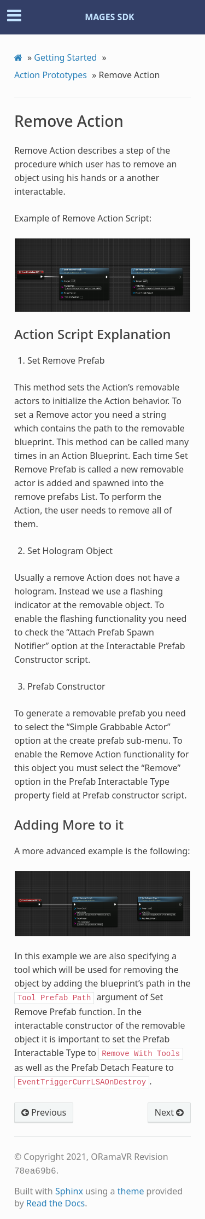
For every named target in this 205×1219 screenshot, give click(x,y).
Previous (43, 1109)
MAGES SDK (109, 17)
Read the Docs (55, 1199)
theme (131, 1187)
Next (169, 1109)
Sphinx (69, 1187)
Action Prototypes (50, 75)
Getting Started (65, 57)
